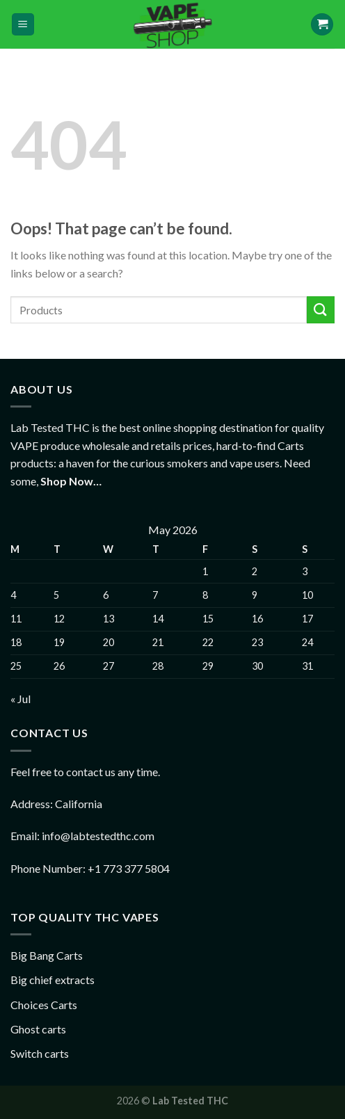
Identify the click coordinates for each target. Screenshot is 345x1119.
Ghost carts (38, 1029)
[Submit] (321, 309)
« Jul (20, 698)
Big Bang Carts (46, 955)
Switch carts (39, 1053)
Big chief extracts (52, 979)
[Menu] (23, 24)
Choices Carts (43, 1004)
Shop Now (66, 481)
